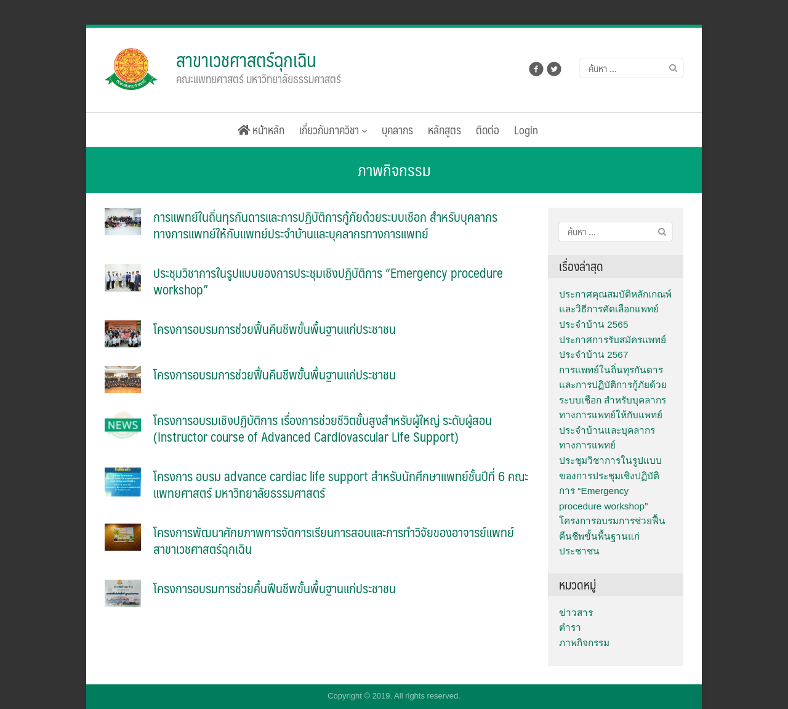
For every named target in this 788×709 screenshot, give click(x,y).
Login (526, 129)
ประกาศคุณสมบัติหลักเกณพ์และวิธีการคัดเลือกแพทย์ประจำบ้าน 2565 (615, 309)
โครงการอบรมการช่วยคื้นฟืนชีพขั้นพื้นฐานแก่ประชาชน (274, 588)
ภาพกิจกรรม (584, 643)
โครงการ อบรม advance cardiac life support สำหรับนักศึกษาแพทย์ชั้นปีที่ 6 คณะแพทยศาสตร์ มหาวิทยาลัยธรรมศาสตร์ (340, 484)
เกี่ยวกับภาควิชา (333, 129)
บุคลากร (397, 129)
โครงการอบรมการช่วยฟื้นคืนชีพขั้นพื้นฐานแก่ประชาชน (274, 328)
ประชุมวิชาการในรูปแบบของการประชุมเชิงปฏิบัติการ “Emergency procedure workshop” (328, 281)
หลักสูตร (444, 129)
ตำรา (570, 627)
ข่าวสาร (576, 612)
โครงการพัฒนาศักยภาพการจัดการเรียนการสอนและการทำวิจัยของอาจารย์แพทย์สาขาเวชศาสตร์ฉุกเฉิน (333, 540)
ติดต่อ (487, 129)
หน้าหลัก (261, 129)
